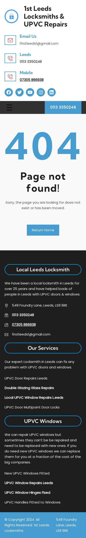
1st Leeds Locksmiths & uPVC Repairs (45, 16)
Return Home (43, 230)
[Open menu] (9, 107)
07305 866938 (32, 79)
